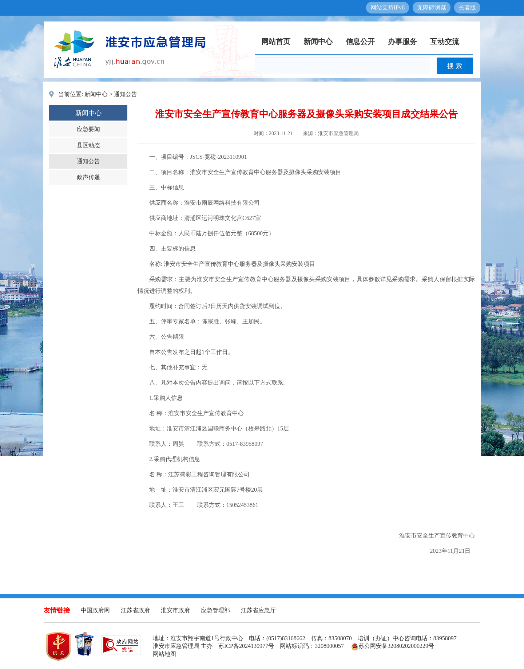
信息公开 (360, 42)
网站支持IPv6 (387, 7)
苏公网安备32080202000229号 (392, 646)
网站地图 (164, 654)
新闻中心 (318, 42)
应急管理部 (215, 610)
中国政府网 (95, 610)
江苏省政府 (135, 610)
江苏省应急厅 (258, 610)
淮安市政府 (175, 610)
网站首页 (275, 42)
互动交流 (444, 42)
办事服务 (402, 42)
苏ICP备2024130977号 (246, 646)
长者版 (467, 7)
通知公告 (125, 94)
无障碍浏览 (431, 7)
